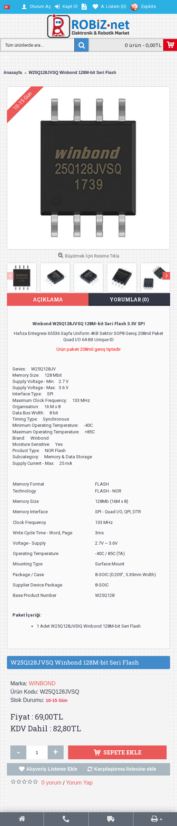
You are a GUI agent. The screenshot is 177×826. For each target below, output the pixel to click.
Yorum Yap (79, 783)
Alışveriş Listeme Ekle (51, 769)
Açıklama (48, 299)
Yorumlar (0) (129, 299)
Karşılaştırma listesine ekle (125, 769)
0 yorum (51, 783)
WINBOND (42, 683)
